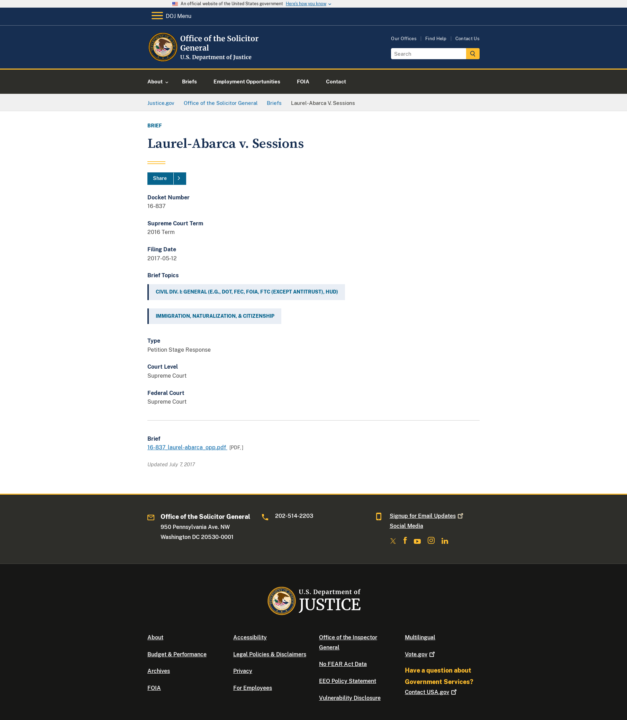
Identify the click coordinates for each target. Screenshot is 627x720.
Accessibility (250, 637)
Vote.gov (420, 654)
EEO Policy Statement (347, 681)
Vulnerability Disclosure (350, 698)
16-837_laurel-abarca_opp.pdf (187, 447)
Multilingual (420, 637)
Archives (158, 671)
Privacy (242, 671)
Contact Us (467, 38)
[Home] (203, 60)
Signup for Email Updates (427, 516)
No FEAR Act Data (343, 664)
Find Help (436, 38)
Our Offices (404, 38)
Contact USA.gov (431, 692)
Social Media (406, 526)
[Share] (166, 178)
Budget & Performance (177, 654)
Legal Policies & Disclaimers (269, 654)
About (155, 637)
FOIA (154, 688)
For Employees (252, 688)
